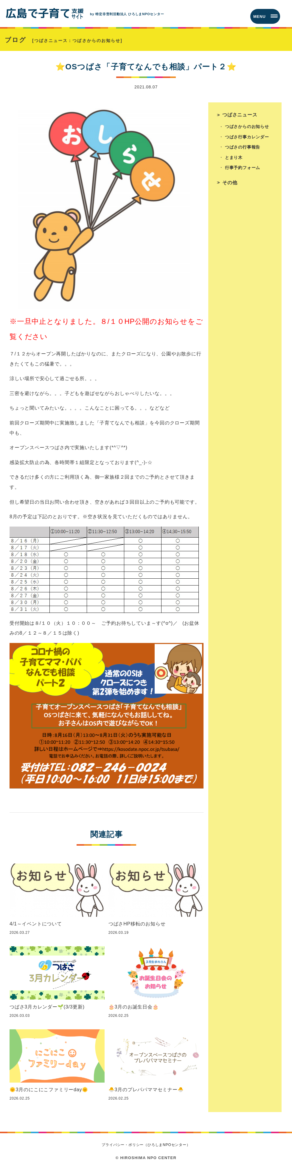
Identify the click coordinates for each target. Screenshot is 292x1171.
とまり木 (234, 159)
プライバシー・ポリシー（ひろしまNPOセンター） (146, 1146)
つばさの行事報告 (242, 148)
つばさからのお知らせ (247, 128)
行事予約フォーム (242, 169)
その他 (230, 184)
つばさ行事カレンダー (247, 138)
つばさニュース (240, 115)
